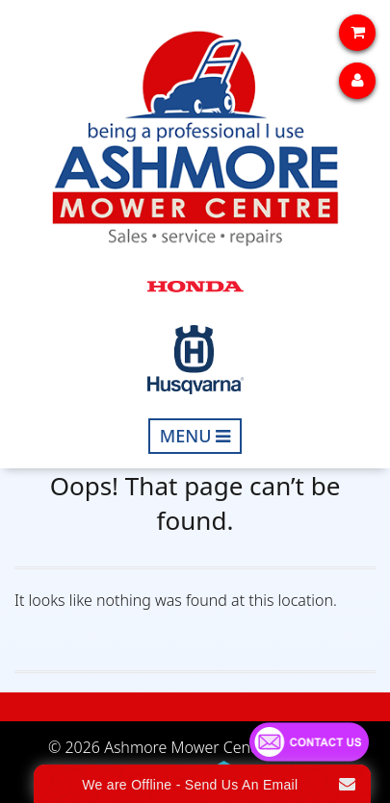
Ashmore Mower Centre (187, 747)
